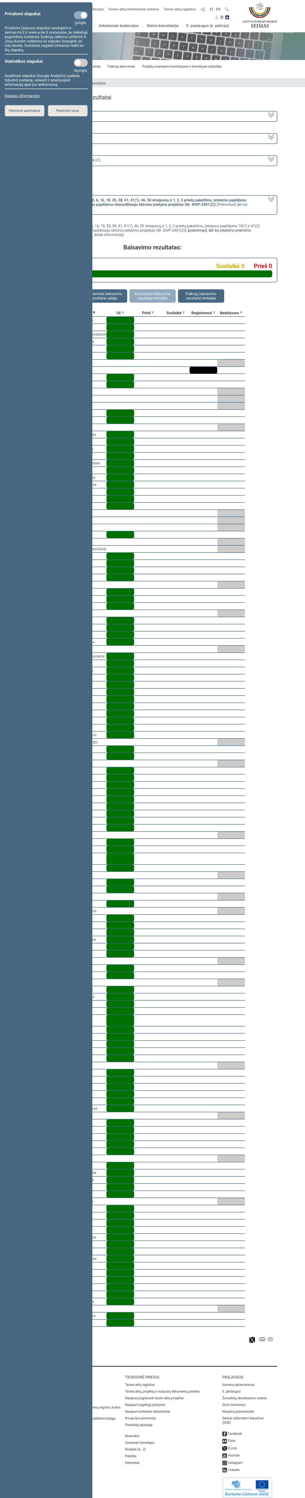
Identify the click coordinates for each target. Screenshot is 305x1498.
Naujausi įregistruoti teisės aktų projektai (154, 1395)
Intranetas (132, 1459)
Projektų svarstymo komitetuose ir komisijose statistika (181, 66)
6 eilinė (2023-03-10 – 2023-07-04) (59, 138)
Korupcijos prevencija (140, 1415)
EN (218, 9)
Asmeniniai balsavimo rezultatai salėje (104, 296)
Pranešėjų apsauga (139, 1421)
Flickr (232, 1437)
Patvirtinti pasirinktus (24, 110)
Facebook (235, 1430)
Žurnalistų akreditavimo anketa (244, 1395)
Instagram (235, 1459)
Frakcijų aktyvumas (121, 66)
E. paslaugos (231, 1388)
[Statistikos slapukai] (81, 63)
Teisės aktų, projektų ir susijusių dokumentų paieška (162, 1388)
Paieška (130, 1453)
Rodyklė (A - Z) (135, 1446)
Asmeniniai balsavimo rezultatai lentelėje (152, 296)
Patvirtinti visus (67, 110)
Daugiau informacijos (22, 96)
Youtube (234, 1452)
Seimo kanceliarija (162, 25)
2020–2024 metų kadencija (53, 116)
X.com (232, 1445)
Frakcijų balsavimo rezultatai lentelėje (201, 296)
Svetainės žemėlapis (139, 1439)
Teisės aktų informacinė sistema (133, 9)
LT (211, 9)
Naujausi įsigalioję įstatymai (145, 1401)
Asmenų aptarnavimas (238, 1381)
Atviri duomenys (233, 1401)
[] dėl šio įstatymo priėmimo (139, 204)
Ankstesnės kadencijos (119, 25)
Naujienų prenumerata (238, 1408)
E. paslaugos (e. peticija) (207, 25)
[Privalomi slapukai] (81, 15)
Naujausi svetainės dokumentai (147, 1408)
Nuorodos (132, 1433)
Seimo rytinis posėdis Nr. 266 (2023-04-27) (66, 160)
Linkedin (234, 1466)
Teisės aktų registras (179, 9)
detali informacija (108, 235)
